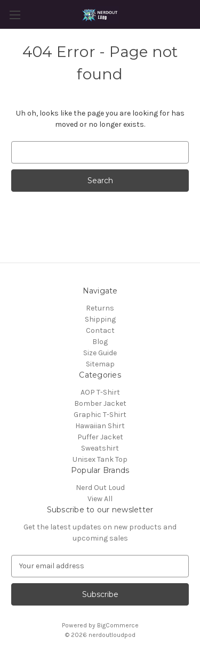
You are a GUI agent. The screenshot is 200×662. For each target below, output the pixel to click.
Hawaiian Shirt (100, 425)
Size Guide (100, 352)
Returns (100, 308)
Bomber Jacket (100, 403)
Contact (100, 330)
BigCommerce (118, 625)
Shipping (100, 319)
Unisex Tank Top (100, 459)
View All (100, 498)
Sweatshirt (100, 448)
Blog (100, 341)
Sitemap (100, 364)
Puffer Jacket (100, 437)
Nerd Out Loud (100, 487)
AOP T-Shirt (100, 392)
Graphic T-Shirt (100, 414)
